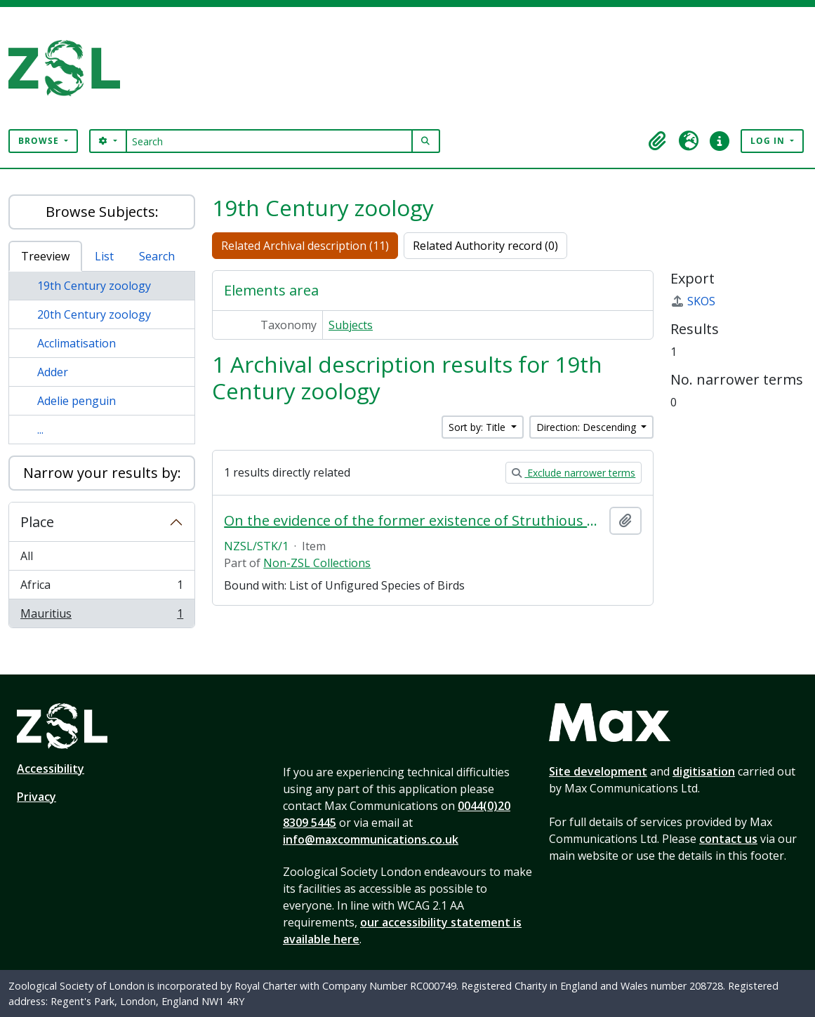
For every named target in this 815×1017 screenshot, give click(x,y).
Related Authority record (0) (485, 245)
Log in (769, 141)
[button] (657, 141)
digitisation (703, 771)
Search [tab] (157, 256)
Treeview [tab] (45, 256)
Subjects (351, 325)
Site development (598, 771)
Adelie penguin (76, 400)
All (26, 556)
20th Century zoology (94, 314)
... (40, 429)
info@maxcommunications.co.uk (370, 839)
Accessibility (50, 768)
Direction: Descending (587, 427)
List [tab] (104, 256)
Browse (40, 141)
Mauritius (101, 616)
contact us (728, 838)
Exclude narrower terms (573, 472)
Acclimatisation (76, 343)
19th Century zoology (94, 285)
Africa (101, 587)
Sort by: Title (478, 427)
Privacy (36, 796)
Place (37, 521)
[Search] (269, 141)
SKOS (692, 301)
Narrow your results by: (102, 472)
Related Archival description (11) (305, 245)
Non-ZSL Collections (317, 563)
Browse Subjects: (102, 211)
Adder (52, 372)
